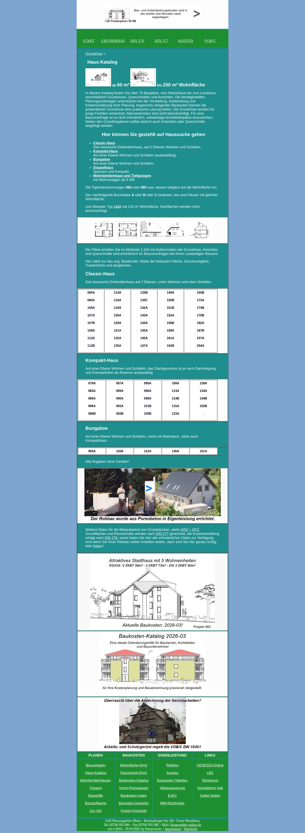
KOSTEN (185, 41)
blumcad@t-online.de (185, 825)
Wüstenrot (210, 780)
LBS (210, 773)
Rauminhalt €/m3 (133, 773)
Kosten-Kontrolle (134, 811)
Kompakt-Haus (105, 151)
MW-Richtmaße (172, 803)
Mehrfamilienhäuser (95, 780)
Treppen (95, 788)
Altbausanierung (172, 788)
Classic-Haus (104, 143)
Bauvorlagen (95, 765)
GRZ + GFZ (190, 530)
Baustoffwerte (95, 803)
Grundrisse (94, 54)
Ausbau (172, 773)
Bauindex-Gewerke (134, 803)
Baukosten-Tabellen (172, 780)
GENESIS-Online (210, 765)
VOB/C (210, 41)
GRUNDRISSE (113, 41)
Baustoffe (95, 796)
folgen (98, 546)
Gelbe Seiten (210, 796)
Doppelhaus (103, 167)
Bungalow (101, 159)
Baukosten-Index (134, 796)
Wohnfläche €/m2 (133, 765)
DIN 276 (137, 41)
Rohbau (172, 765)
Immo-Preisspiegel (133, 788)
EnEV (172, 796)
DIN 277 (162, 41)
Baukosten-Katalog (133, 780)
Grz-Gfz (95, 811)
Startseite (190, 829)
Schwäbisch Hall (210, 788)
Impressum (173, 829)
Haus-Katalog (95, 773)
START (89, 41)
